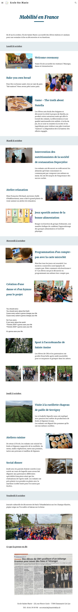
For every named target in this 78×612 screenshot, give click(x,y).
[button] (2, 2)
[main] (39, 18)
